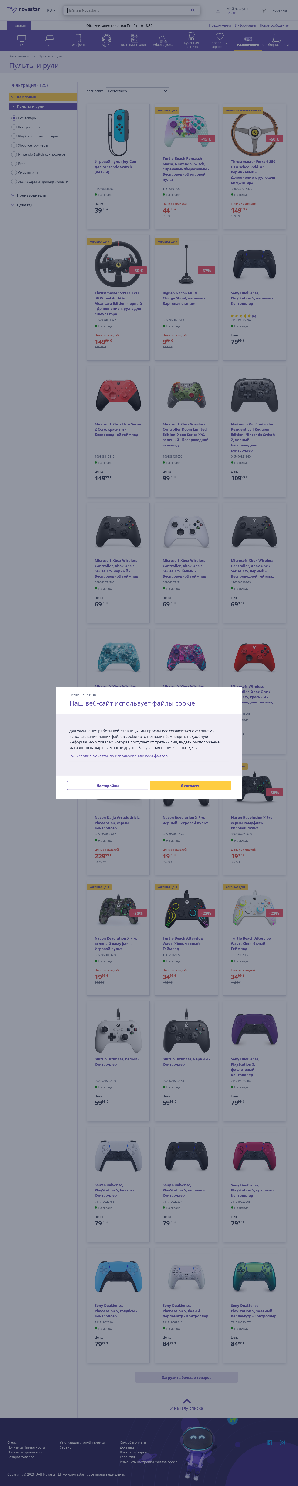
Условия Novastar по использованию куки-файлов (118, 756)
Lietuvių (75, 695)
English (90, 695)
